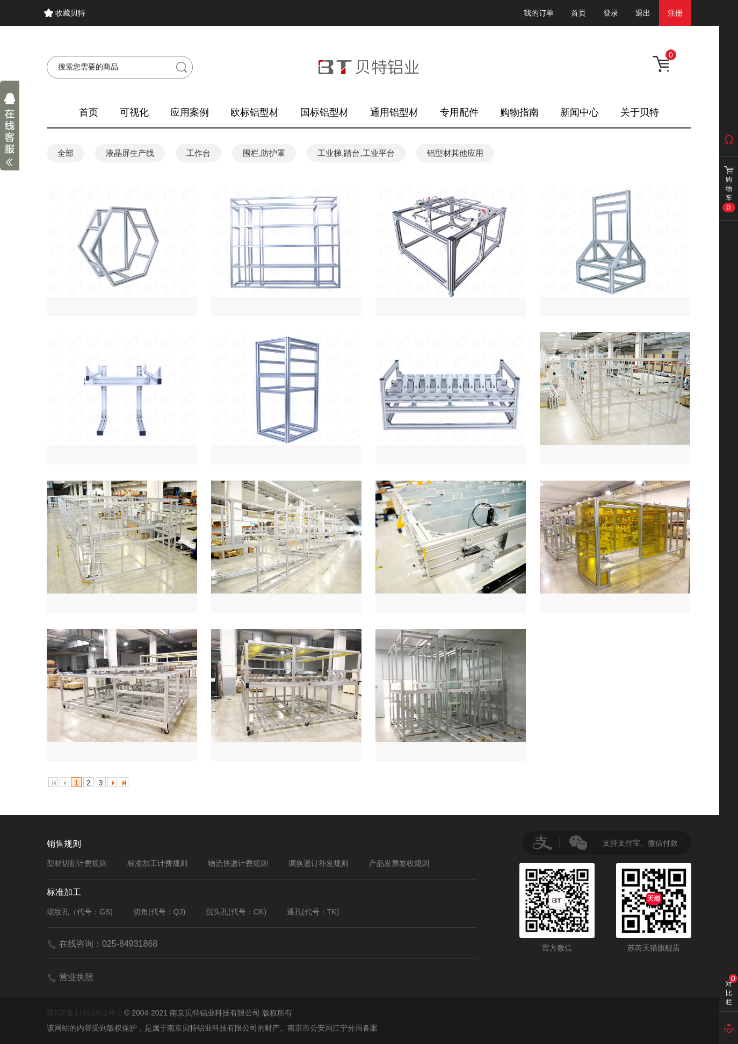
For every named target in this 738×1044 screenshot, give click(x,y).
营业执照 (76, 977)
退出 (642, 13)
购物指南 (519, 112)
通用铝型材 (394, 112)
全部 (65, 153)
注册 (675, 13)
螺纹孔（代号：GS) (80, 911)
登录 (610, 13)
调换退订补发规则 (318, 863)
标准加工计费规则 (157, 863)
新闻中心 (579, 112)
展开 (9, 132)
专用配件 (459, 112)
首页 (578, 13)
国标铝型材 (324, 112)
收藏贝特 (70, 13)
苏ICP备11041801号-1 (84, 1013)
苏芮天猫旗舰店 (653, 907)
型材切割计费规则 (77, 863)
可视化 (134, 112)
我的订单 (539, 13)
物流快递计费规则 (238, 863)
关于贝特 (639, 112)
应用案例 (189, 112)
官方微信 (557, 907)
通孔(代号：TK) (313, 911)
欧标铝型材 (254, 112)
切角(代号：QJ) (159, 911)
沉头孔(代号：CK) (236, 911)
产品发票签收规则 (399, 863)
